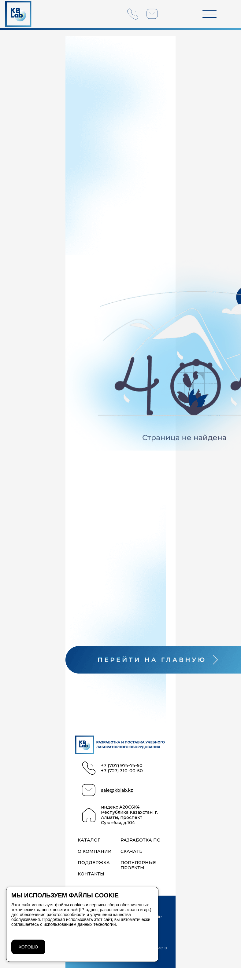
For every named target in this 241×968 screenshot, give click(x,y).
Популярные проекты (138, 865)
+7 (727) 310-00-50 (122, 770)
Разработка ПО (140, 840)
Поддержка (94, 862)
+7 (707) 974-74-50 (122, 765)
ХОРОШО (28, 946)
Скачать (131, 851)
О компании (95, 851)
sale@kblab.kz (117, 790)
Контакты (91, 874)
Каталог (89, 840)
